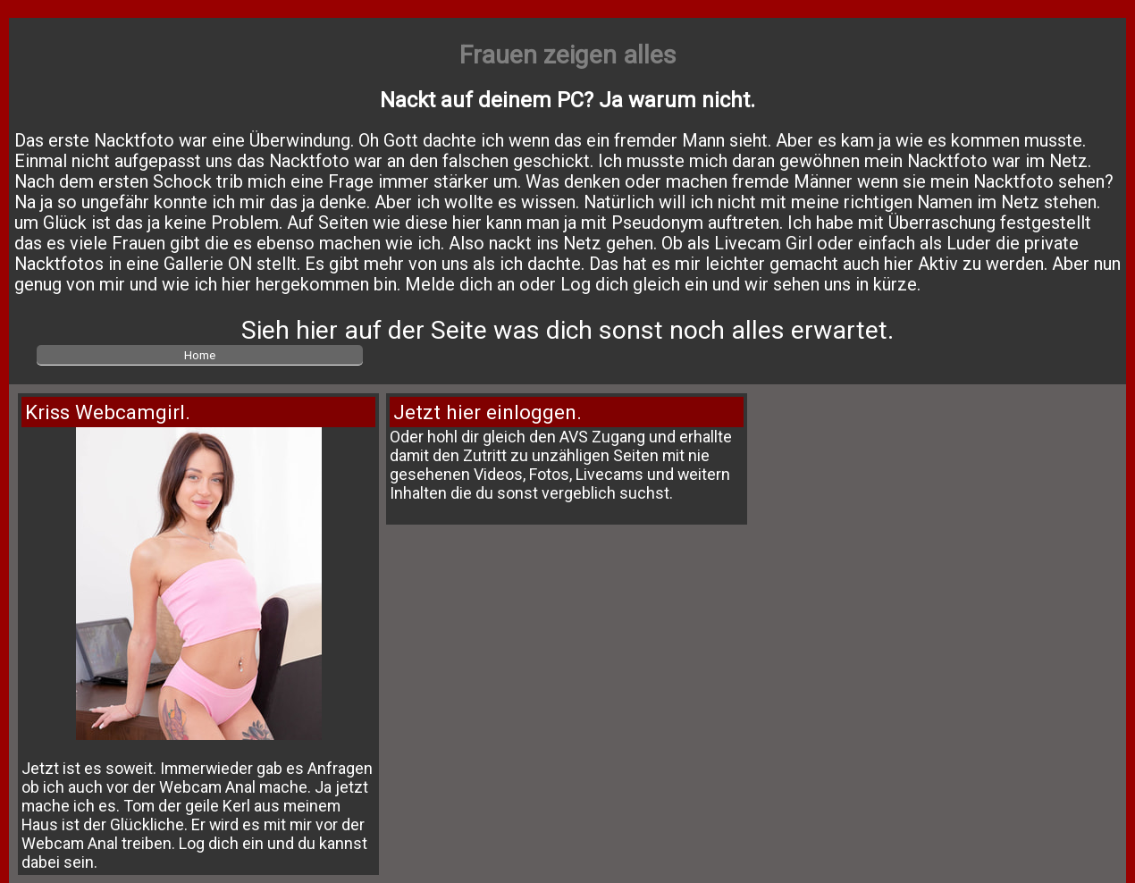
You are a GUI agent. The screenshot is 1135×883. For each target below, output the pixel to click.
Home (199, 355)
